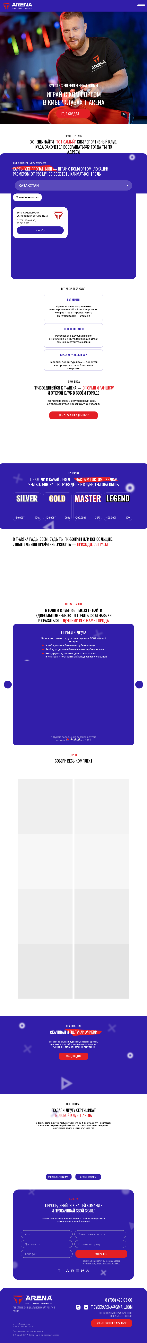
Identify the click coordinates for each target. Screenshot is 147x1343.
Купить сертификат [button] (59, 1176)
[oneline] (47, 1244)
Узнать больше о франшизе (74, 415)
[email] (100, 1234)
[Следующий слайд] (139, 684)
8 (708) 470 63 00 (118, 1300)
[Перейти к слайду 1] (68, 739)
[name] (47, 1234)
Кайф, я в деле (73, 1056)
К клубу (40, 230)
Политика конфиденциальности (28, 1331)
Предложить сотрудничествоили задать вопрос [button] (115, 1314)
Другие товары (88, 1176)
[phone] (47, 1254)
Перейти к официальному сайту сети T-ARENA (34, 1309)
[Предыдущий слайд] (8, 684)
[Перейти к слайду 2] (72, 739)
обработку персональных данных (103, 1263)
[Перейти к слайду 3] (75, 739)
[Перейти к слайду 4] (79, 739)
